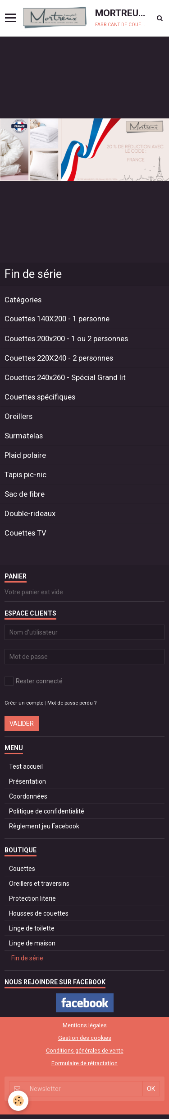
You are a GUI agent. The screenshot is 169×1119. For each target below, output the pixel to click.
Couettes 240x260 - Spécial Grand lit (65, 377)
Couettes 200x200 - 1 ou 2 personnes (66, 338)
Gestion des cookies (84, 1037)
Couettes (22, 868)
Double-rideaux (30, 513)
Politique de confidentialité (46, 811)
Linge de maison (32, 943)
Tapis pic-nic (25, 474)
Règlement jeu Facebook (44, 826)
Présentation (27, 781)
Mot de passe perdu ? (71, 703)
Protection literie (32, 898)
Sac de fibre (25, 493)
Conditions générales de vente (84, 1050)
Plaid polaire (25, 455)
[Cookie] (18, 1101)
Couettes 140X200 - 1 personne (57, 319)
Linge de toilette (32, 928)
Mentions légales (85, 1025)
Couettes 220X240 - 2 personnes (59, 357)
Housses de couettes (39, 913)
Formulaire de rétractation (84, 1063)
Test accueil (26, 766)
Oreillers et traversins (39, 883)
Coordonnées (28, 796)
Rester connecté (34, 681)
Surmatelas (24, 435)
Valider (21, 723)
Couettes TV (25, 532)
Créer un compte (24, 703)
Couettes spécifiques (40, 396)
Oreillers (18, 416)
